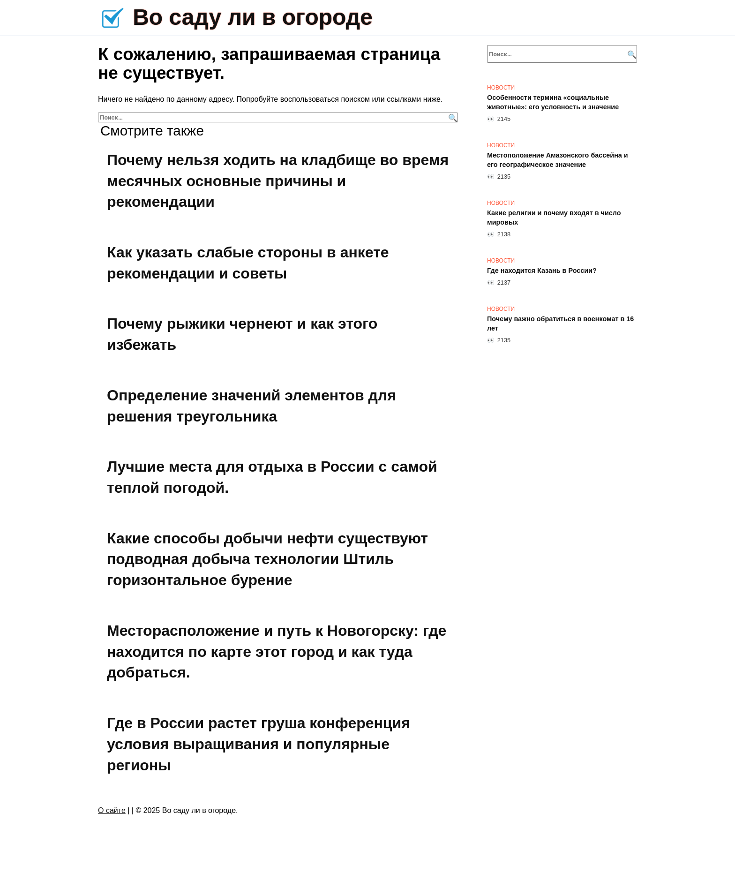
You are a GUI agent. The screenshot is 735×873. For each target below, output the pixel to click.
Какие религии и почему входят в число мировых (554, 217)
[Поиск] (451, 117)
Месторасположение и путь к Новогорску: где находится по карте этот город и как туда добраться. (276, 651)
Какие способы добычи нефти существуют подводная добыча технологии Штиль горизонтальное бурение (267, 559)
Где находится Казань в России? (542, 270)
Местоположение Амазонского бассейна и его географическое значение (557, 159)
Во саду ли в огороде (253, 17)
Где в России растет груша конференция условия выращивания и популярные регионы (258, 744)
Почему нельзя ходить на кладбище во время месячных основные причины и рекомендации (278, 181)
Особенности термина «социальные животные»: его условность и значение (553, 102)
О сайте (112, 810)
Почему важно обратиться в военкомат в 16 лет (560, 323)
